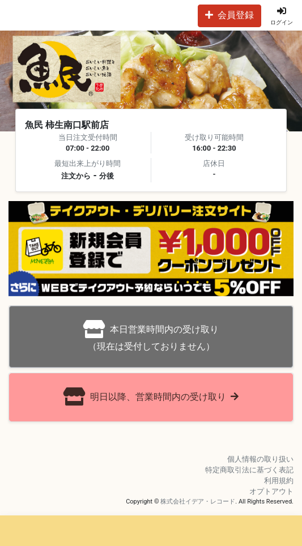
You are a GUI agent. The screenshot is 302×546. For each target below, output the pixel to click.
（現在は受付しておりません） (151, 336)
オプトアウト (271, 491)
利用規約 (279, 480)
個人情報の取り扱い (260, 459)
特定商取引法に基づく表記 (249, 470)
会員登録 (229, 15)
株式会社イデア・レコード (197, 501)
